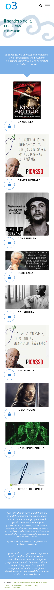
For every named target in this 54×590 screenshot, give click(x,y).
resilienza (25, 273)
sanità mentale (29, 180)
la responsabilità (31, 448)
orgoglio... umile (30, 489)
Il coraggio (26, 410)
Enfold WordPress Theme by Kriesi (34, 582)
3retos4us (17, 582)
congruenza (27, 238)
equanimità (26, 312)
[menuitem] (39, 5)
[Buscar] (39, 5)
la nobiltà (25, 122)
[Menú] (46, 5)
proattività (26, 370)
